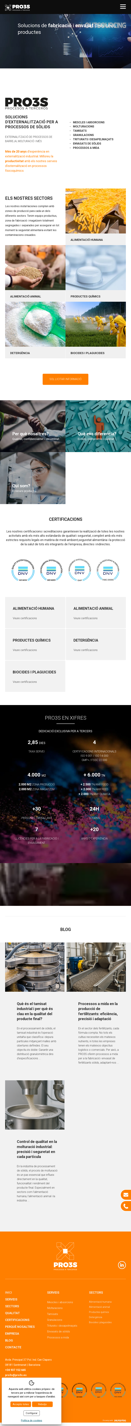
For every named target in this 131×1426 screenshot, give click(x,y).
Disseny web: (114, 1420)
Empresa (12, 1333)
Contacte (13, 1347)
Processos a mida (86, 147)
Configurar (32, 1413)
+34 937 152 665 (15, 1370)
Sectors (12, 1306)
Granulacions (83, 135)
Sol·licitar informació (65, 379)
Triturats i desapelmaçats (93, 139)
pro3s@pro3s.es (16, 1375)
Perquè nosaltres (20, 1327)
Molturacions (83, 126)
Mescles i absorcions (89, 122)
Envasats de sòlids (87, 143)
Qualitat (12, 1313)
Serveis (11, 1299)
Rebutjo (42, 1404)
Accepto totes (21, 1404)
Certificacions (17, 1320)
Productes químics (99, 1312)
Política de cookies (31, 1420)
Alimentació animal (99, 1307)
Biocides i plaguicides (100, 1322)
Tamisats (80, 130)
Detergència (95, 1317)
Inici (8, 1292)
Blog (9, 1340)
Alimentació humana (100, 1301)
